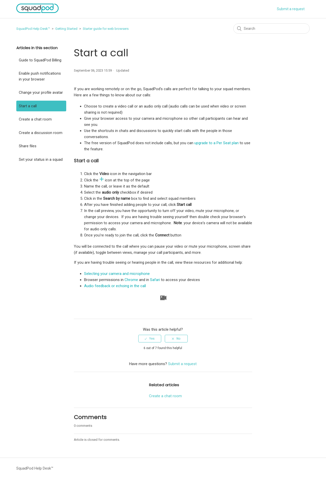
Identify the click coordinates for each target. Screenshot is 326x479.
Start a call (28, 106)
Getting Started (66, 29)
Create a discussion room (40, 132)
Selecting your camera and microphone (117, 273)
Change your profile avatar (41, 92)
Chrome (131, 279)
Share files (27, 146)
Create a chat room (35, 119)
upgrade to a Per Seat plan (216, 143)
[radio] (149, 338)
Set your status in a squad (41, 159)
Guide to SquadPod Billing (40, 60)
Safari (155, 279)
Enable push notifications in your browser (40, 76)
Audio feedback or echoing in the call (115, 286)
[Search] (271, 28)
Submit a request (291, 9)
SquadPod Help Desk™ (33, 29)
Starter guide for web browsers (106, 29)
